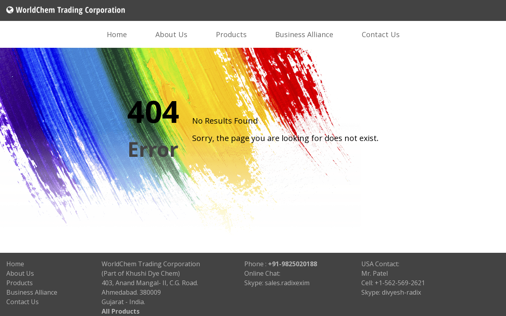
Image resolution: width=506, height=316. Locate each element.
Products (231, 34)
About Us (171, 34)
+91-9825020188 (292, 264)
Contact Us (381, 34)
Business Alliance (304, 34)
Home (117, 34)
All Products (121, 311)
